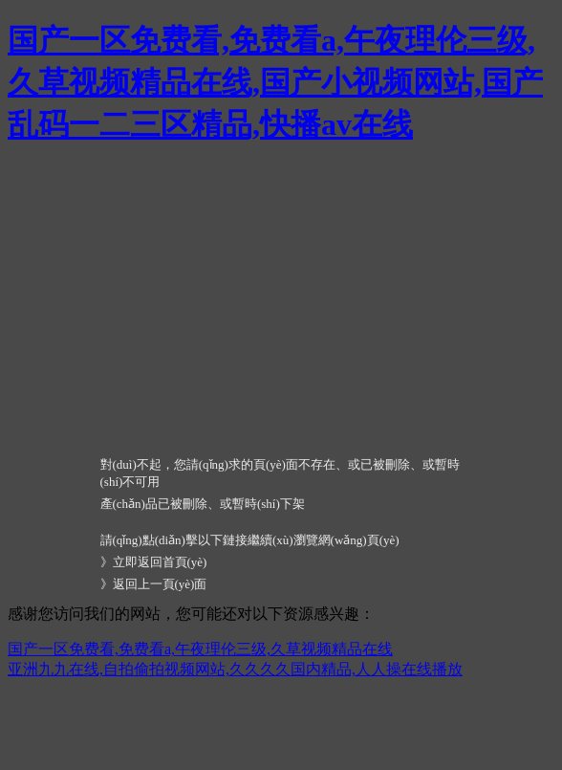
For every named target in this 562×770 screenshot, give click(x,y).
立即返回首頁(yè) (160, 562)
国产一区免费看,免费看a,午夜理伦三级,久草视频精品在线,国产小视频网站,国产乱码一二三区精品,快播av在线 (275, 82)
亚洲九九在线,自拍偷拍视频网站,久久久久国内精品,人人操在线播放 (235, 669)
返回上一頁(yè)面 (160, 584)
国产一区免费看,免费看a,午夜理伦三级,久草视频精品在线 (200, 649)
